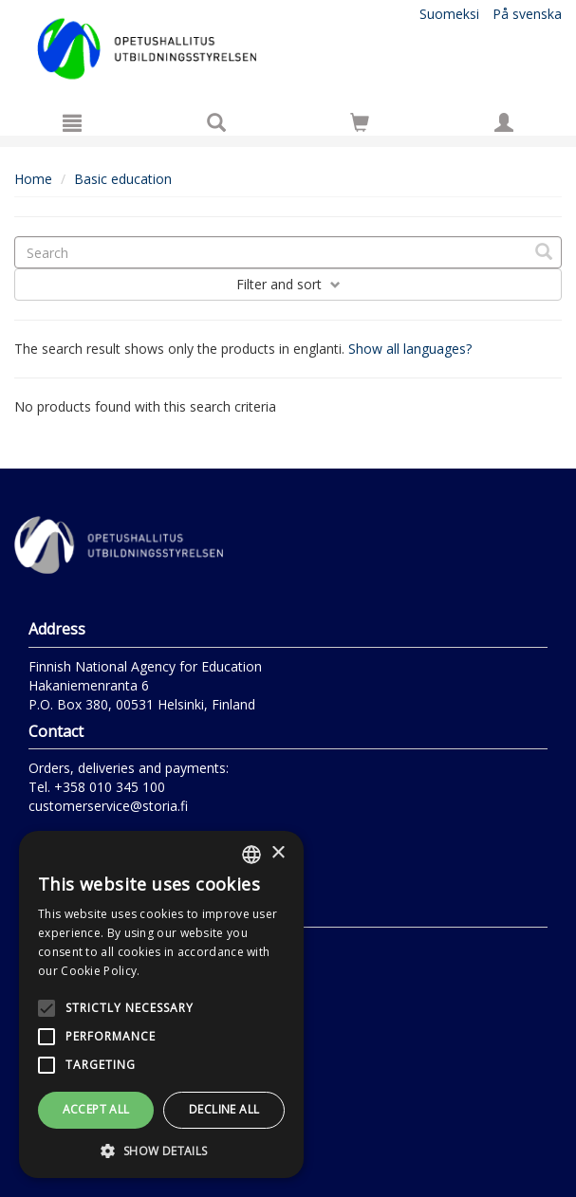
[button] (161, 1150)
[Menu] (72, 122)
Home (33, 179)
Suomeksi (449, 14)
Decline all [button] (224, 1109)
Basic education (123, 179)
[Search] (216, 122)
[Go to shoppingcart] (359, 122)
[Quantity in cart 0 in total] (359, 126)
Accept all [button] (96, 1109)
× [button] (277, 853)
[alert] (161, 1004)
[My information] (504, 122)
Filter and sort (288, 284)
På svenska (527, 14)
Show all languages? (410, 349)
